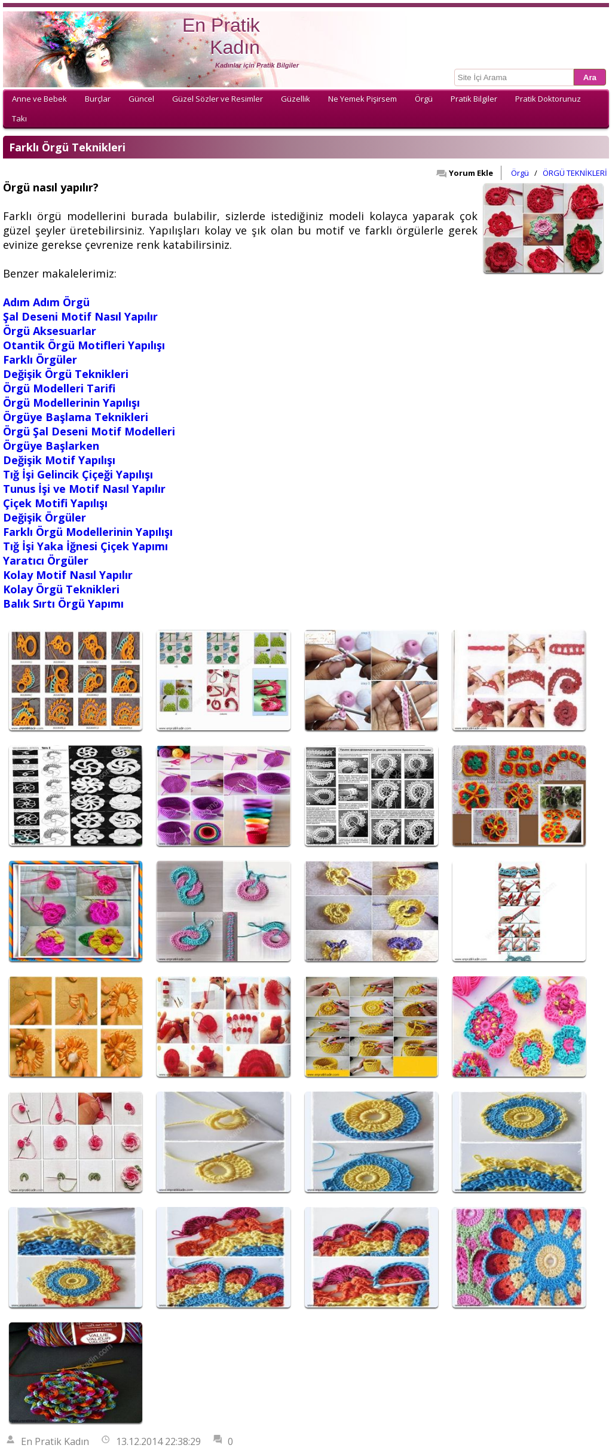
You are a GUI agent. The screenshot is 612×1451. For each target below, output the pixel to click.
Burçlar (98, 98)
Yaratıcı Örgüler (45, 560)
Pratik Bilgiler (474, 98)
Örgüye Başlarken (51, 445)
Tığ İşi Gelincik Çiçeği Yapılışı (78, 474)
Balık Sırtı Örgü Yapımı (63, 603)
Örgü (424, 98)
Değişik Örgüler (44, 517)
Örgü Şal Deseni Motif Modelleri (89, 431)
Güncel (141, 98)
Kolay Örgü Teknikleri (61, 589)
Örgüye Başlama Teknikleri (75, 417)
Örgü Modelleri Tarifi (59, 388)
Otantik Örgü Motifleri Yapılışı (84, 345)
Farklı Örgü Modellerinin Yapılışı (88, 532)
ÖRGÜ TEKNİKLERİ (575, 172)
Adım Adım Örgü (46, 302)
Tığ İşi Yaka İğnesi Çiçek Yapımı (85, 546)
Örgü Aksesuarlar (49, 331)
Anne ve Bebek (39, 98)
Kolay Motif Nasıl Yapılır (68, 575)
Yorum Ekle (464, 172)
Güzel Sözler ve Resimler (217, 98)
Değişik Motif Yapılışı (59, 460)
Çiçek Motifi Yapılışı (55, 503)
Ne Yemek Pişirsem (362, 98)
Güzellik (295, 98)
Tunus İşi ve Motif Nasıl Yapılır (84, 488)
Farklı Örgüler (40, 359)
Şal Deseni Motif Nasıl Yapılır (80, 316)
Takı (19, 118)
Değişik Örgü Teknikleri (65, 374)
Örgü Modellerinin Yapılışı (71, 402)
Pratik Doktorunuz (548, 98)
